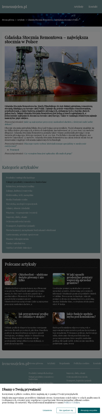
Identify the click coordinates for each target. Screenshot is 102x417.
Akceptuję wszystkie (89, 410)
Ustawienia (47, 410)
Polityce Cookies (72, 402)
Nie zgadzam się (66, 410)
